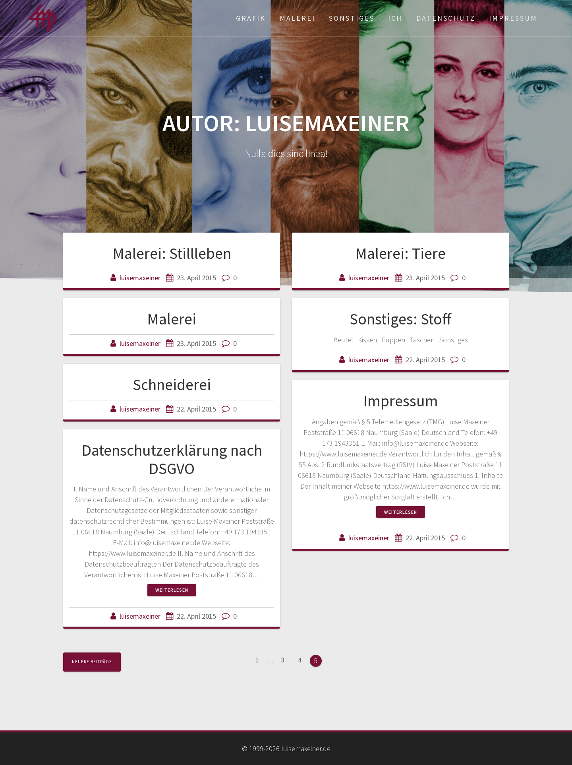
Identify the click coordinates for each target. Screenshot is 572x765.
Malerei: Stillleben (171, 253)
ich (395, 18)
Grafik (251, 18)
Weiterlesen (400, 512)
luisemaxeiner (140, 277)
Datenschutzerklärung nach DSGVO (171, 459)
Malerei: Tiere (400, 253)
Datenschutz (445, 18)
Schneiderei (172, 384)
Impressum (513, 18)
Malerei (297, 18)
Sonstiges (352, 18)
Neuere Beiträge (92, 661)
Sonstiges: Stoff (400, 319)
